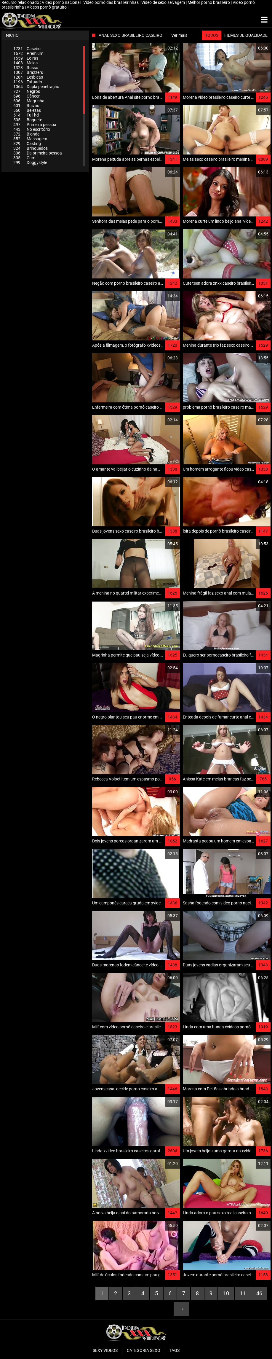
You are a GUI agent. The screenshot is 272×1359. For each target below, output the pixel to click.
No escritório (31, 129)
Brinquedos (30, 148)
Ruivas (26, 105)
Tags (174, 1350)
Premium (28, 53)
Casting (27, 143)
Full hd (26, 115)
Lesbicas (28, 77)
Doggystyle (30, 162)
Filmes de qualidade (246, 35)
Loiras (25, 58)
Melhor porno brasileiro (209, 2)
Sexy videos (105, 1350)
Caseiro (27, 48)
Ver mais (179, 35)
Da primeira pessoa (37, 153)
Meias (25, 62)
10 (226, 1293)
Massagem (30, 138)
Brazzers (28, 72)
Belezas (27, 110)
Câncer (26, 96)
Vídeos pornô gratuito (47, 7)
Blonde (26, 134)
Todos (211, 35)
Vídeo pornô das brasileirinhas (111, 2)
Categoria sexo (143, 1350)
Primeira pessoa (34, 124)
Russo (25, 67)
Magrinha (28, 100)
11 (243, 1293)
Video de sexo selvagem (163, 2)
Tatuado (27, 81)
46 (259, 1293)
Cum (24, 157)
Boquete (27, 119)
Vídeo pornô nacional (61, 2)
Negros (26, 91)
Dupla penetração (36, 86)
